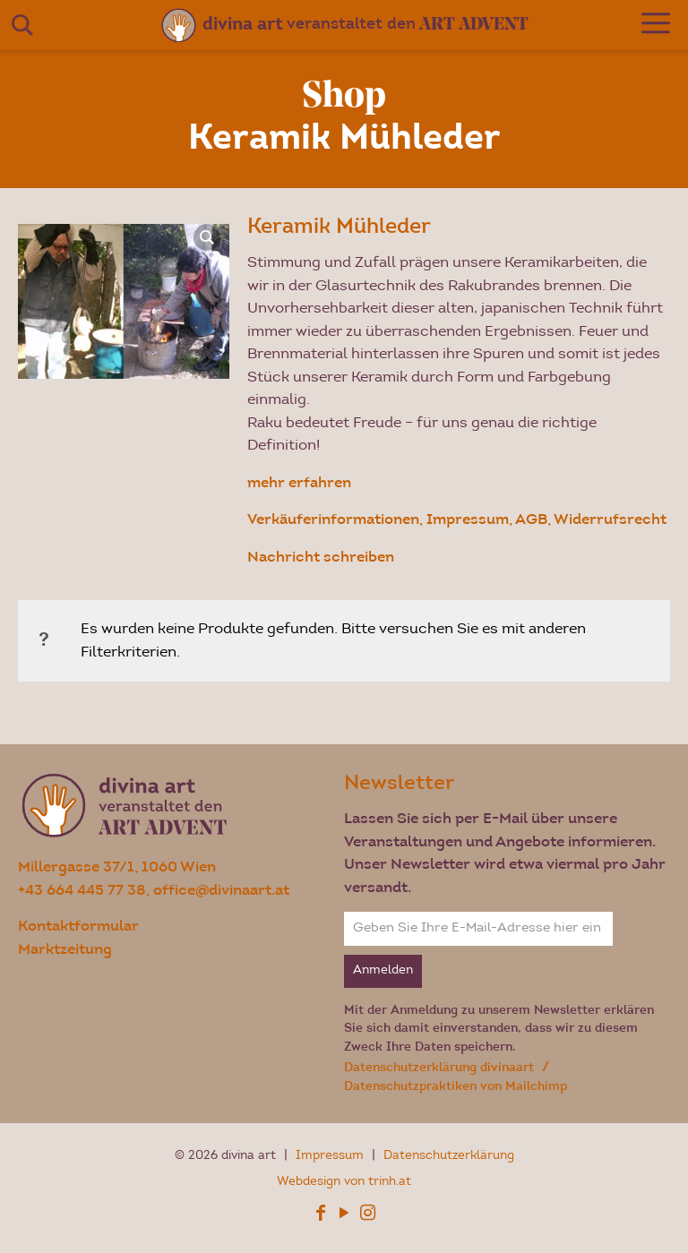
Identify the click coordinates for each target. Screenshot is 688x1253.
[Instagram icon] (367, 1216)
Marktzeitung (65, 949)
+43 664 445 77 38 (82, 889)
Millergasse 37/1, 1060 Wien (117, 866)
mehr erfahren (299, 482)
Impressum (331, 1156)
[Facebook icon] (321, 1216)
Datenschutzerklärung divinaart (441, 1067)
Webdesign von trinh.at (344, 1182)
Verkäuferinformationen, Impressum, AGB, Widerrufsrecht (456, 519)
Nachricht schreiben (320, 556)
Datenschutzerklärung (448, 1156)
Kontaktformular (78, 925)
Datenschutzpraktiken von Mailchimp (455, 1086)
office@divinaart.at (221, 889)
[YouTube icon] (344, 1216)
